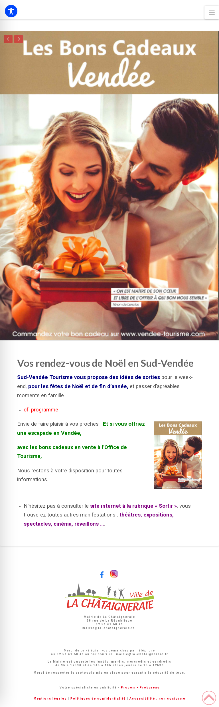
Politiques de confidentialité (98, 698)
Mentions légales (50, 698)
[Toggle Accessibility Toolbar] (11, 11)
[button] (211, 12)
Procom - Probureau (140, 687)
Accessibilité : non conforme (157, 698)
